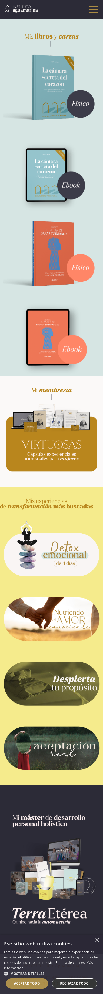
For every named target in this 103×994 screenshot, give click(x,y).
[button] (51, 973)
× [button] (97, 940)
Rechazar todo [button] (74, 983)
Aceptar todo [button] (27, 983)
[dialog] (51, 964)
